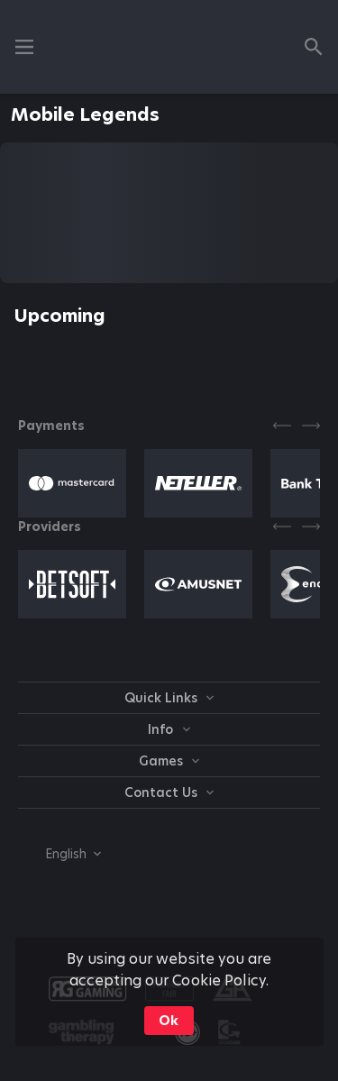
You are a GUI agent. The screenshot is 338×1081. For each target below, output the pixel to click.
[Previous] (282, 426)
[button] (72, 483)
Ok (168, 1021)
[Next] (311, 426)
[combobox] (59, 854)
